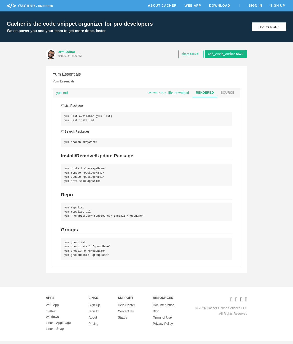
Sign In (255, 5)
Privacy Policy (163, 326)
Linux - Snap (55, 332)
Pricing (93, 326)
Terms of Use (162, 320)
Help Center (126, 308)
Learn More (269, 27)
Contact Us (126, 314)
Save (225, 54)
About (93, 320)
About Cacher (162, 5)
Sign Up (277, 5)
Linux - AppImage (58, 326)
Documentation (163, 308)
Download (219, 5)
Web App (192, 5)
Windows (52, 320)
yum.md (62, 93)
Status (122, 320)
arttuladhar (66, 52)
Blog (156, 314)
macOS (51, 314)
